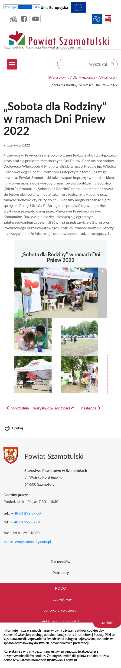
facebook (24, 19)
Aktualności (106, 77)
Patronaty (60, 572)
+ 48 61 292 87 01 (26, 522)
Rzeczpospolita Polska (22, 7)
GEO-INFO (13, 19)
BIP (108, 19)
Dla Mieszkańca (84, 77)
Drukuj (17, 428)
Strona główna (58, 77)
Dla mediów (60, 561)
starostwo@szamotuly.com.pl (27, 541)
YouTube (35, 19)
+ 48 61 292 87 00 (26, 513)
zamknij (107, 622)
